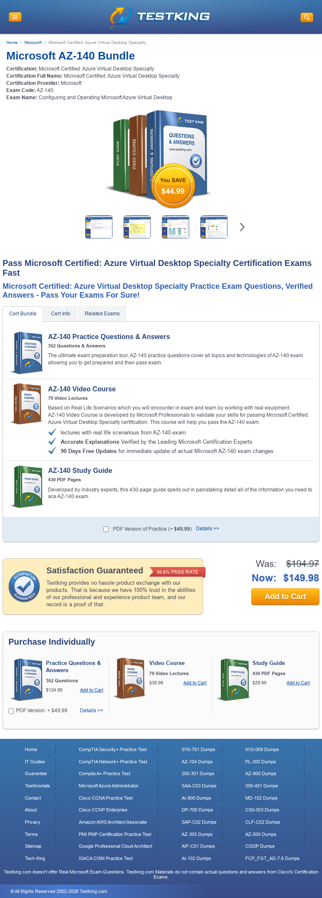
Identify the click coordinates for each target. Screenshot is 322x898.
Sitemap (33, 846)
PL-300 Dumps (260, 761)
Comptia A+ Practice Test (104, 773)
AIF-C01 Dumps (198, 846)
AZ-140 (45, 90)
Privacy (32, 822)
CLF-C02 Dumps (262, 822)
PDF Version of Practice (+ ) (152, 529)
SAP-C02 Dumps (199, 822)
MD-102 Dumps (261, 797)
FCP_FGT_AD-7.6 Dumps (272, 858)
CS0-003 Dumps (262, 809)
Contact (33, 797)
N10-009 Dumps (262, 749)
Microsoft (33, 42)
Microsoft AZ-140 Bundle (70, 55)
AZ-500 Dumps (260, 834)
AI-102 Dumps (196, 858)
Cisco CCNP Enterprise (103, 809)
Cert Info (60, 314)
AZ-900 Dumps (260, 773)
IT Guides (35, 761)
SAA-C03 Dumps (199, 785)
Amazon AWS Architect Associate (113, 822)
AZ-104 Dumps (197, 761)
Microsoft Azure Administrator (109, 785)
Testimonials (37, 785)
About (31, 809)
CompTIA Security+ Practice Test (113, 749)
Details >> (207, 529)
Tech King (35, 858)
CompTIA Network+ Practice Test (113, 761)
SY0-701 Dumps (198, 749)
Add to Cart (285, 596)
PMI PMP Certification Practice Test (115, 834)
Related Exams (102, 314)
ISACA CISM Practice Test (106, 858)
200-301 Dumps (198, 773)
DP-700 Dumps (197, 809)
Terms (31, 834)
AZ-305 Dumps (197, 834)
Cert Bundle (23, 314)
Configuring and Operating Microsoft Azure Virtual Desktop (105, 97)
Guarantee (36, 773)
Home (12, 42)
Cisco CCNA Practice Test (106, 797)
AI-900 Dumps (196, 797)
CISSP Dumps (260, 846)
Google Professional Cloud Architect (115, 846)
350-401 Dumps (261, 785)
